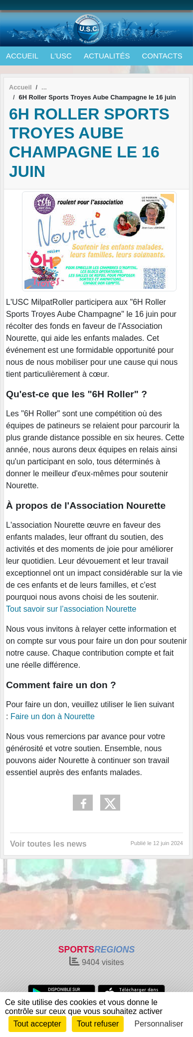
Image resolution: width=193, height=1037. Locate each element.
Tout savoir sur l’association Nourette (71, 609)
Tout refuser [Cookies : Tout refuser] (98, 1024)
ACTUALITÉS (107, 55)
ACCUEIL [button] (22, 55)
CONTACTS (162, 55)
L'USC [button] (61, 55)
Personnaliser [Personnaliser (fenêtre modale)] (159, 1024)
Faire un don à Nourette (51, 716)
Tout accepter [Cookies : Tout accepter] (37, 1024)
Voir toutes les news (48, 844)
